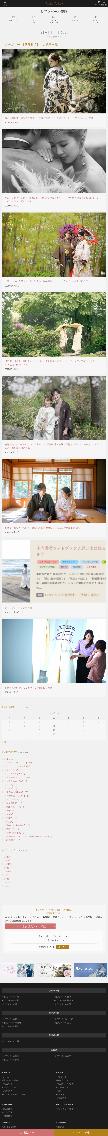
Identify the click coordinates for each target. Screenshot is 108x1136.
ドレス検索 (61, 1077)
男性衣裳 (61, 1094)
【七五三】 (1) (10, 788)
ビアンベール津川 (11, 1000)
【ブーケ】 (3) (10, 784)
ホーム (6, 1077)
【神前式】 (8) (10, 818)
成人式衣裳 (7, 1109)
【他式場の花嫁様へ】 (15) (16, 792)
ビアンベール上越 (11, 1041)
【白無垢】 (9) (10, 814)
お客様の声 (7, 1091)
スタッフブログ (9, 1087)
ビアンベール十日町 (12, 1023)
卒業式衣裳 (7, 1116)
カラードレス (62, 1087)
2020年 (7, 878)
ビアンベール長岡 (11, 1019)
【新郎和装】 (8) (11, 810)
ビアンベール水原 (63, 1004)
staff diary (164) (11, 758)
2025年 (7, 860)
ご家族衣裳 (61, 1098)
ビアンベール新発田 (64, 1000)
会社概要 (61, 1127)
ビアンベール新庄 (63, 1056)
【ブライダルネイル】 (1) (15, 781)
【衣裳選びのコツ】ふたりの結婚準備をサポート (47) (28, 836)
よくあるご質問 (9, 1127)
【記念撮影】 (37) (12, 840)
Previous (5, 970)
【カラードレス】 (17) (14, 769)
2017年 (7, 882)
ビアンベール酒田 (11, 1056)
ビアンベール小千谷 (64, 1019)
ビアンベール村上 (11, 1004)
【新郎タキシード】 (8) (14, 806)
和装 (59, 1091)
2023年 (7, 867)
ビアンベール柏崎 (11, 1026)
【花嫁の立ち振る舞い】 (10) (17, 825)
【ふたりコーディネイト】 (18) (18, 762)
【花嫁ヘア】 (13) (12, 829)
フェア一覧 (7, 1084)
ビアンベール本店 (11, 997)
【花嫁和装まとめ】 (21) (15, 832)
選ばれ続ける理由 (10, 1080)
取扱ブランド (62, 1080)
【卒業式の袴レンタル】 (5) (16, 795)
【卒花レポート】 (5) (13, 799)
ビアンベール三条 (63, 1023)
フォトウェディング (65, 1109)
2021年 (7, 875)
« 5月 (4, 742)
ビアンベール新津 (63, 997)
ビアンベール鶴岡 (54, 11)
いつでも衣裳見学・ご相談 (30, 926)
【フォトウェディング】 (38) (17, 777)
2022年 (7, 871)
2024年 (7, 864)
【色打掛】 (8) (10, 821)
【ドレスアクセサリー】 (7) (16, 773)
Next (103, 970)
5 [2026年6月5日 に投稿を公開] (68, 722)
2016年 (7, 886)
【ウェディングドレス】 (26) (17, 766)
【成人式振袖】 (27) (13, 803)
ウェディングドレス (65, 1084)
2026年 (7, 856)
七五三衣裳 (7, 1112)
